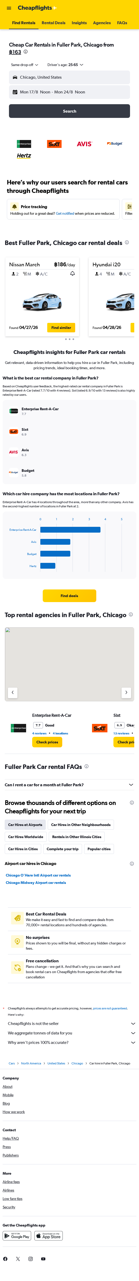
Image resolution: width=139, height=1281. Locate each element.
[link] (69, 595)
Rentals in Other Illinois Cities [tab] (76, 837)
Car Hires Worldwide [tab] (25, 837)
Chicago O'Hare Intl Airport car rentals (38, 875)
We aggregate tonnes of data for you (72, 1033)
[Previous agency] (12, 693)
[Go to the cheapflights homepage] (37, 8)
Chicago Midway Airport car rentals (36, 882)
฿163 (15, 52)
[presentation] (25, 51)
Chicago (77, 1063)
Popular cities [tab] (99, 849)
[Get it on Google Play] (17, 1235)
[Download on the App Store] (48, 1235)
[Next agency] (126, 693)
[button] (9, 8)
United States (56, 1063)
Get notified (65, 213)
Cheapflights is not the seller (72, 1023)
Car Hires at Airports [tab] (25, 825)
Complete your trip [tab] (63, 849)
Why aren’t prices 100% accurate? (72, 1042)
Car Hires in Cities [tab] (23, 849)
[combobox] (25, 64)
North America (31, 1063)
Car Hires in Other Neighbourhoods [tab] (81, 825)
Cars (12, 1063)
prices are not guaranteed (110, 1008)
